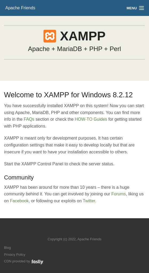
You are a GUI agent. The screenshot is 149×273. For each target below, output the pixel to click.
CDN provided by (24, 261)
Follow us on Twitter (69, 231)
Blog (7, 248)
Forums (118, 194)
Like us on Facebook (78, 231)
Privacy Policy (14, 255)
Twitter (89, 201)
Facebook (19, 201)
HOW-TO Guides (91, 119)
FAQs (29, 119)
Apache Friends (20, 8)
